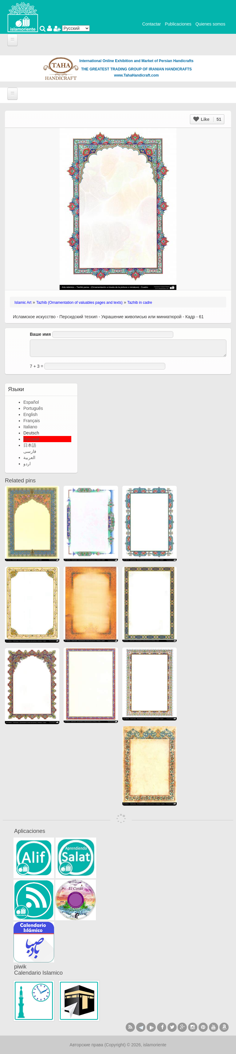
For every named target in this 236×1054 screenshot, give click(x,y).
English (30, 414)
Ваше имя (40, 334)
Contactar (151, 24)
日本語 (29, 445)
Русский (31, 439)
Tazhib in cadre (139, 302)
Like (207, 119)
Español (31, 402)
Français (31, 420)
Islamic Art (22, 302)
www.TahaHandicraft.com (136, 75)
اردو (27, 463)
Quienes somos (210, 24)
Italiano (30, 426)
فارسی (29, 451)
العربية (29, 457)
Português (33, 408)
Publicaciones (178, 24)
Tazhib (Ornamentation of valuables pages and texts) (79, 302)
